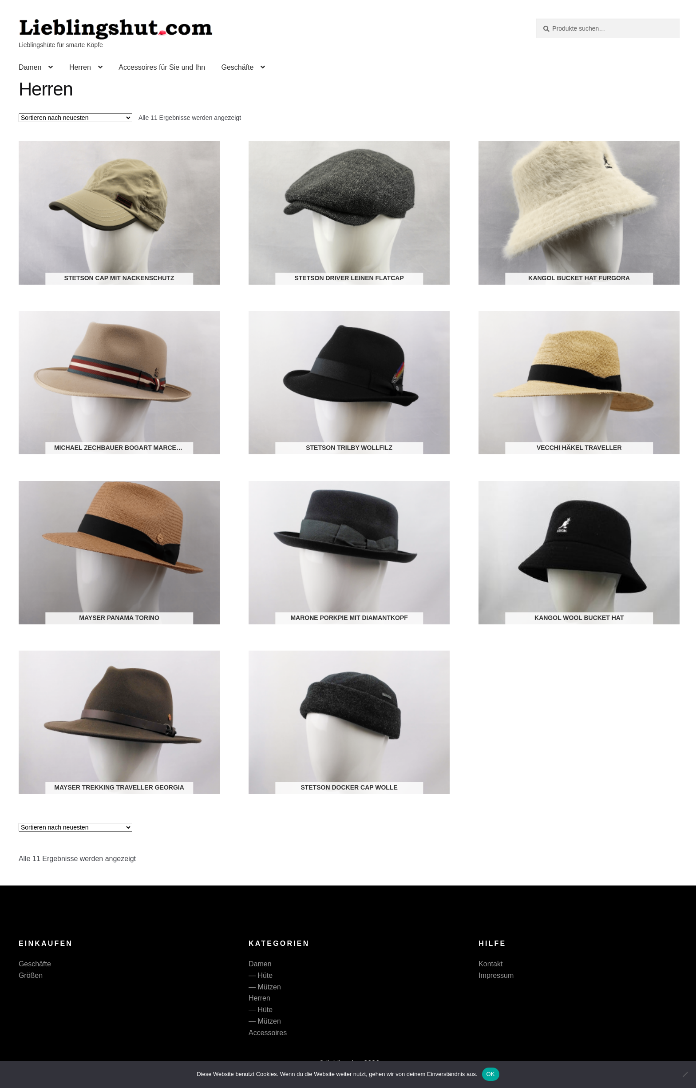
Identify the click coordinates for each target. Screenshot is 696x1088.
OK (490, 1074)
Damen (30, 67)
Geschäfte (237, 67)
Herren (80, 67)
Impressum (496, 975)
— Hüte (261, 975)
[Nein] (684, 1074)
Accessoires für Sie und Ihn (162, 67)
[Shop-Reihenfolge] (75, 117)
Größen (31, 975)
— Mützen (265, 987)
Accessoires (268, 1032)
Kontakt (490, 964)
